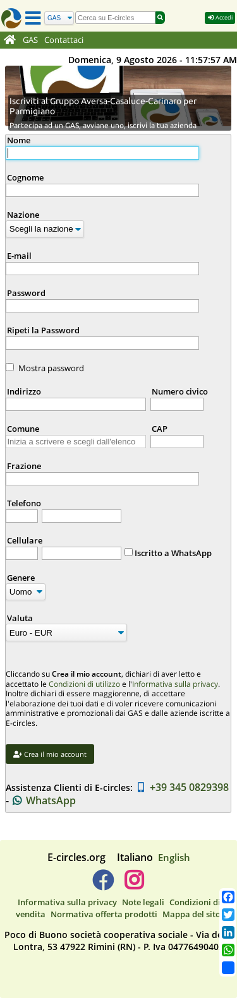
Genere (21, 577)
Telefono (24, 503)
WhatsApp (43, 800)
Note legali (143, 902)
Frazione (24, 466)
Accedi (220, 17)
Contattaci (63, 40)
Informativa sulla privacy (175, 684)
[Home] (10, 40)
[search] (115, 17)
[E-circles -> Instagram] (134, 885)
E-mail (19, 255)
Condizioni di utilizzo (84, 684)
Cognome (25, 177)
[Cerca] (59, 18)
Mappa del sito (191, 914)
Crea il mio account (50, 754)
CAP (159, 428)
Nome (18, 140)
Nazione (23, 214)
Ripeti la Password (43, 330)
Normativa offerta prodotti (104, 914)
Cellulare (24, 540)
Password (26, 293)
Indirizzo (24, 391)
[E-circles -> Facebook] (103, 885)
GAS (30, 40)
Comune (23, 428)
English (174, 857)
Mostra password (51, 368)
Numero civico (180, 391)
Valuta (20, 618)
